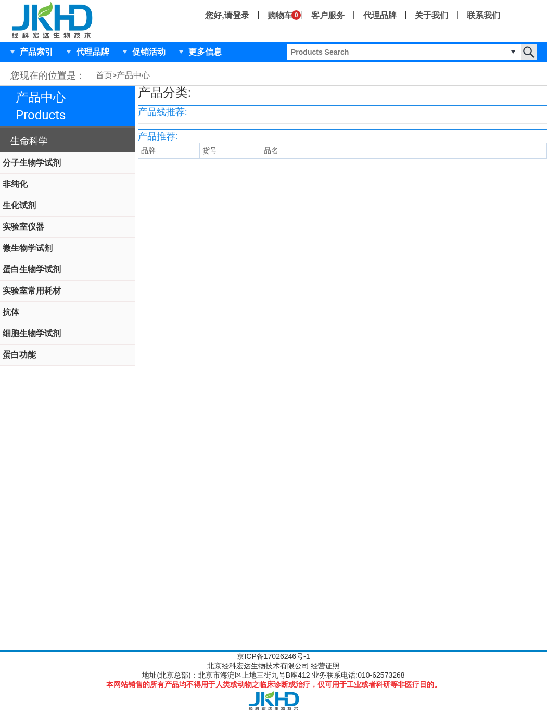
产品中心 (133, 75)
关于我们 (431, 15)
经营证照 (325, 666)
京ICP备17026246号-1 (273, 656)
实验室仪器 (23, 227)
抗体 (11, 312)
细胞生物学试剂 (32, 333)
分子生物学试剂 (32, 163)
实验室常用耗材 (32, 291)
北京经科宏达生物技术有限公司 (258, 666)
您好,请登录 (227, 15)
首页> (106, 75)
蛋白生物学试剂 (32, 269)
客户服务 (328, 15)
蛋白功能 (19, 355)
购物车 (280, 15)
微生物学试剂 (28, 248)
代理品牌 (380, 15)
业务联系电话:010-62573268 (358, 675)
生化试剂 (19, 205)
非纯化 (15, 184)
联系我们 (483, 15)
